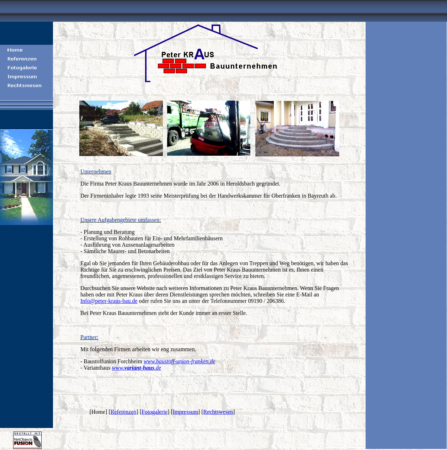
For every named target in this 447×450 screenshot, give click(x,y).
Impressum (185, 412)
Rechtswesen (218, 412)
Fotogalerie (154, 412)
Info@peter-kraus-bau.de (109, 301)
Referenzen (124, 412)
